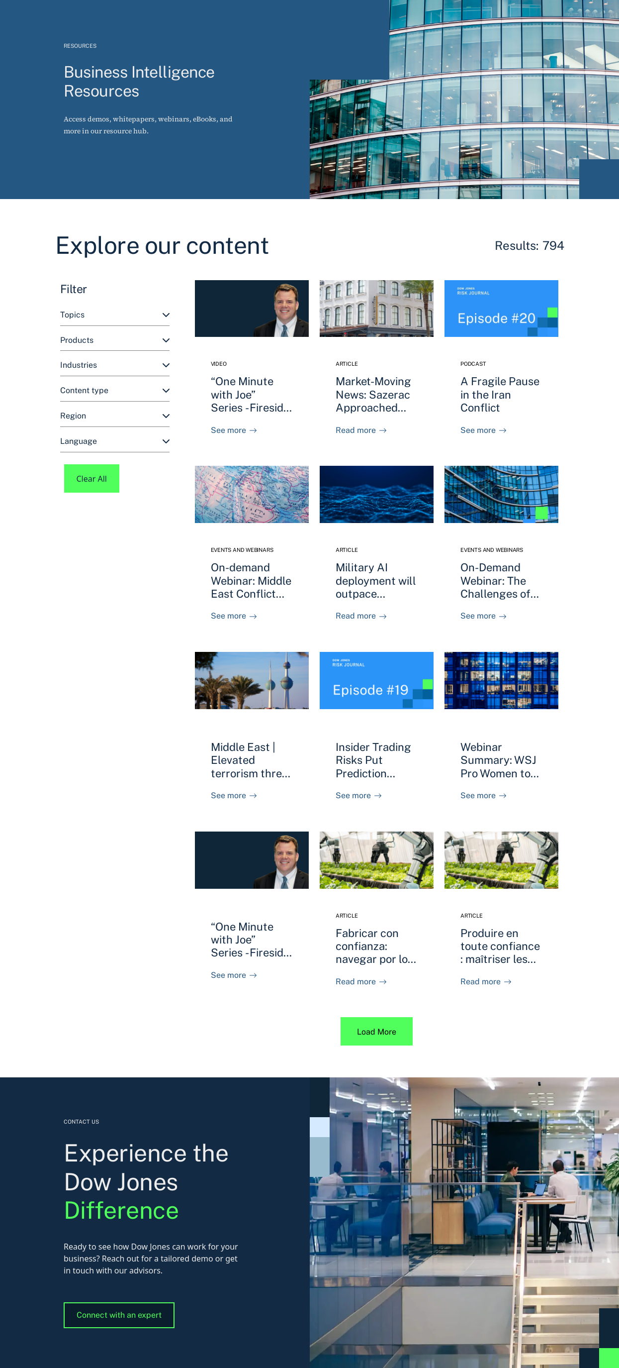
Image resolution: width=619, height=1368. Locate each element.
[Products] (115, 340)
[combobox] (115, 315)
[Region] (115, 416)
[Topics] (115, 315)
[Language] (115, 441)
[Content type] (115, 391)
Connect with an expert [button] (119, 1315)
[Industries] (115, 365)
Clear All (92, 478)
